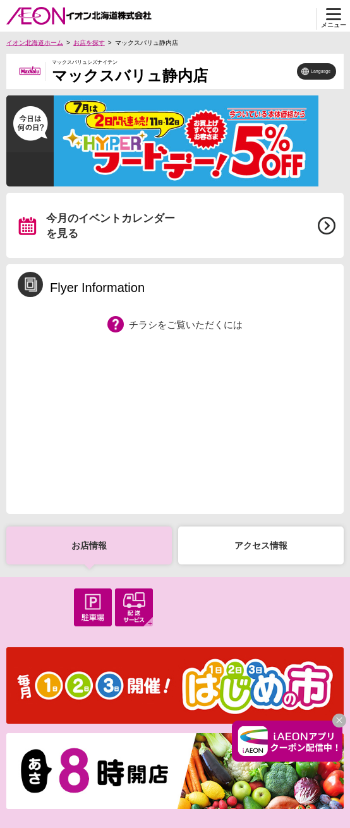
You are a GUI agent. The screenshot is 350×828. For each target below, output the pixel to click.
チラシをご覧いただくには (186, 324)
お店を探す (89, 42)
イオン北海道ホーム (34, 42)
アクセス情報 (260, 545)
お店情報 (89, 545)
